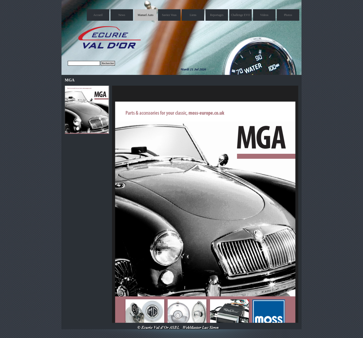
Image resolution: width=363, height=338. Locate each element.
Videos (264, 15)
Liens (193, 15)
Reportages (217, 15)
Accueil (97, 15)
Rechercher (108, 63)
